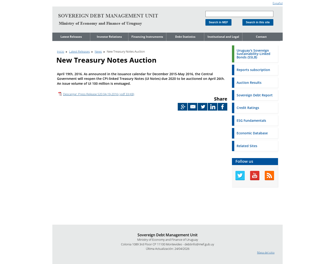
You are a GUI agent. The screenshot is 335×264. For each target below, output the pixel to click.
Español (278, 3)
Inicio (60, 51)
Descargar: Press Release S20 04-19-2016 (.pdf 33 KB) (98, 94)
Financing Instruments (147, 37)
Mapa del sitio (266, 252)
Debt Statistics (185, 37)
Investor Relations (109, 37)
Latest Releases (71, 37)
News (98, 51)
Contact (261, 37)
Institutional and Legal (223, 37)
